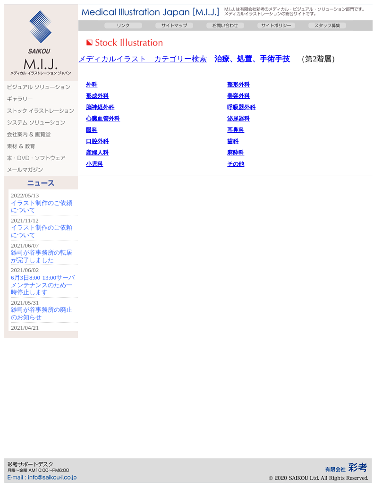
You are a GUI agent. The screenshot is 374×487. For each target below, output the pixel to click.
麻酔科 (235, 152)
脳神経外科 (100, 107)
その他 (235, 164)
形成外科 (97, 96)
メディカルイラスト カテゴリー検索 (142, 59)
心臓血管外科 (103, 118)
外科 (91, 84)
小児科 (94, 164)
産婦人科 (97, 152)
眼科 (91, 130)
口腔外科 (97, 141)
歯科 (232, 141)
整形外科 (238, 84)
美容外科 (238, 96)
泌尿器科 (238, 118)
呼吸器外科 (241, 107)
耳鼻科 (235, 130)
